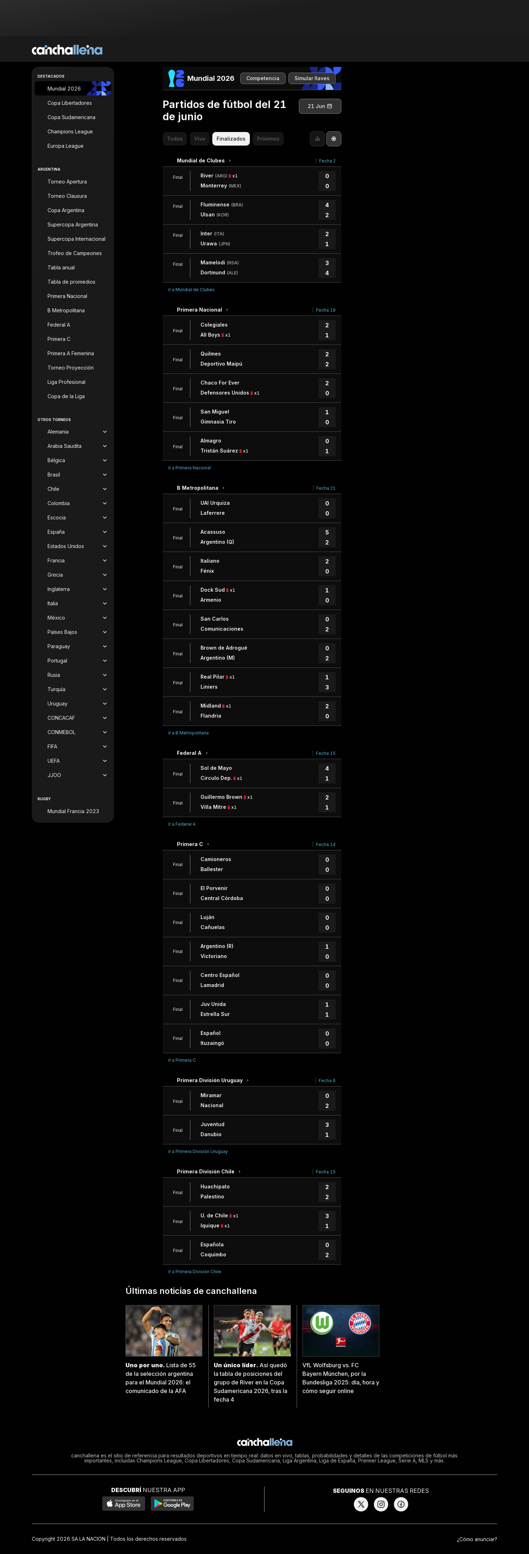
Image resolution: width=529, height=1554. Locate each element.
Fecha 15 (326, 753)
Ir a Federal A (182, 824)
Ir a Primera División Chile (194, 1271)
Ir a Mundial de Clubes (191, 289)
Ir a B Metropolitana (188, 733)
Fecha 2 (327, 160)
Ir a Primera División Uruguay (198, 1151)
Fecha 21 (326, 488)
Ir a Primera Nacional (189, 467)
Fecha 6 (327, 1080)
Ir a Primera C (182, 1060)
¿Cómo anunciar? (477, 1539)
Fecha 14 (326, 844)
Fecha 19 (326, 310)
